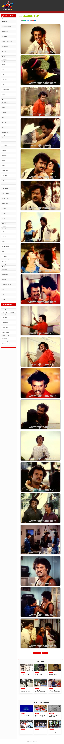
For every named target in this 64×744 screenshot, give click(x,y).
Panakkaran (4, 216)
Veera (3, 294)
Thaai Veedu (4, 261)
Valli (3, 289)
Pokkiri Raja (4, 223)
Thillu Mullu (4, 279)
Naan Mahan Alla (5, 185)
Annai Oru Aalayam (5, 49)
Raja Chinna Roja (5, 233)
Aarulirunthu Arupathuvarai (6, 26)
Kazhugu (3, 135)
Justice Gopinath (4, 122)
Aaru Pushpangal (5, 28)
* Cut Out (3, 335)
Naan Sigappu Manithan (6, 190)
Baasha (3, 64)
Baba (3, 66)
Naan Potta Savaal (5, 188)
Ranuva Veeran (4, 241)
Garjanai (3, 107)
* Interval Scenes (5, 309)
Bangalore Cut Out (12, 335)
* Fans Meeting (4, 338)
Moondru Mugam (5, 170)
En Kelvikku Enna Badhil (6, 104)
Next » (44, 652)
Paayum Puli (4, 208)
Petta (3, 221)
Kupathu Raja (4, 145)
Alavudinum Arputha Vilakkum (7, 41)
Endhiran (3, 99)
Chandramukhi (4, 79)
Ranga (3, 238)
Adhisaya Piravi (4, 36)
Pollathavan (4, 226)
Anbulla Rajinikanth (5, 46)
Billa (3, 74)
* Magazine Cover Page (6, 343)
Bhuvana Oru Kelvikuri (5, 71)
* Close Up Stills (4, 317)
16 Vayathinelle (4, 21)
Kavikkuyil (3, 137)
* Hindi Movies (4, 312)
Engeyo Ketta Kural (5, 102)
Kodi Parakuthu (4, 142)
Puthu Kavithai (4, 228)
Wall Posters (12, 312)
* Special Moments (5, 322)
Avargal (3, 61)
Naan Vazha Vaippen (5, 193)
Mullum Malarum (4, 175)
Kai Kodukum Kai (5, 132)
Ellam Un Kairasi (4, 97)
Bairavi (3, 69)
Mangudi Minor (4, 155)
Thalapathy (4, 264)
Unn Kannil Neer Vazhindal (6, 284)
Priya (3, 231)
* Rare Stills (4, 314)
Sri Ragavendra (4, 256)
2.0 (2, 18)
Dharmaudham (4, 92)
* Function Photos (5, 327)
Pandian (3, 218)
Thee (3, 276)
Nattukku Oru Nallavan (5, 198)
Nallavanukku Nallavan (5, 195)
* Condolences (4, 346)
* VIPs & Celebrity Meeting (6, 341)
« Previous (37, 652)
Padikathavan (4, 213)
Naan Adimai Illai (4, 183)
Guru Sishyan (4, 112)
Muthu (3, 180)
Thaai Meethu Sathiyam (6, 259)
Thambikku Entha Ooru (5, 266)
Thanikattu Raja (4, 271)
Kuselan (3, 147)
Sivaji (3, 251)
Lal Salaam (4, 150)
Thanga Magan (4, 269)
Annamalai (4, 51)
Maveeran (3, 165)
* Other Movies (4, 307)
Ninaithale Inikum (5, 203)
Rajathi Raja (4, 236)
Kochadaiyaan (4, 140)
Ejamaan (3, 94)
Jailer (3, 117)
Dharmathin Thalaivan (5, 89)
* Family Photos (4, 319)
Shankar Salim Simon (5, 246)
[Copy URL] (22, 20)
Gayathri (3, 109)
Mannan (3, 160)
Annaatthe (3, 54)
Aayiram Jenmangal (5, 31)
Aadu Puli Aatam (4, 23)
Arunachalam (4, 56)
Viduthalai (3, 302)
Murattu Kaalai (4, 178)
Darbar (3, 84)
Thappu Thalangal (5, 274)
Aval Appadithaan (5, 59)
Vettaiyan (3, 299)
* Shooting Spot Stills (5, 332)
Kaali (3, 127)
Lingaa (3, 152)
